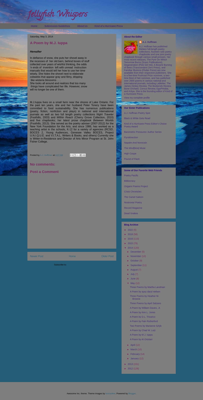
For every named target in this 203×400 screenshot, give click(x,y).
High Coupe (130, 153)
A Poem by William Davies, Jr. (145, 308)
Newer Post (36, 256)
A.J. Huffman (149, 42)
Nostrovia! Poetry (133, 202)
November (136, 256)
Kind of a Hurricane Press (108, 26)
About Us (82, 26)
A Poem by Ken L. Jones (142, 312)
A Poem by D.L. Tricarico (142, 316)
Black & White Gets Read (137, 118)
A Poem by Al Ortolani (141, 339)
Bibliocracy (129, 181)
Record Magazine (133, 208)
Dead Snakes (131, 213)
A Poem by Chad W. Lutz (143, 330)
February (135, 354)
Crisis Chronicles (133, 191)
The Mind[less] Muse (135, 148)
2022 (130, 230)
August (134, 269)
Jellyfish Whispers (57, 15)
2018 (130, 234)
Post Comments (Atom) (78, 264)
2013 (130, 364)
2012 (130, 368)
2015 (130, 243)
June (133, 278)
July (132, 274)
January (134, 358)
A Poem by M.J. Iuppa (141, 334)
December (136, 251)
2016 (130, 238)
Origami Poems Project (136, 186)
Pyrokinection (131, 137)
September (136, 265)
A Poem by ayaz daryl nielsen (145, 291)
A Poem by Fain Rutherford (144, 321)
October (134, 260)
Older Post (107, 256)
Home (34, 26)
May (132, 283)
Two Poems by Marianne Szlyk (145, 326)
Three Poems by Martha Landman (147, 287)
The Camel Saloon (133, 197)
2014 (130, 247)
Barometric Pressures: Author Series (143, 132)
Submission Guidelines (57, 26)
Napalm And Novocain (135, 142)
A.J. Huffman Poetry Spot (137, 113)
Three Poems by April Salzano (145, 303)
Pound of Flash (132, 159)
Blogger (132, 393)
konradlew (110, 393)
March (134, 349)
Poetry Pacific (131, 175)
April (133, 345)
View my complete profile (137, 97)
